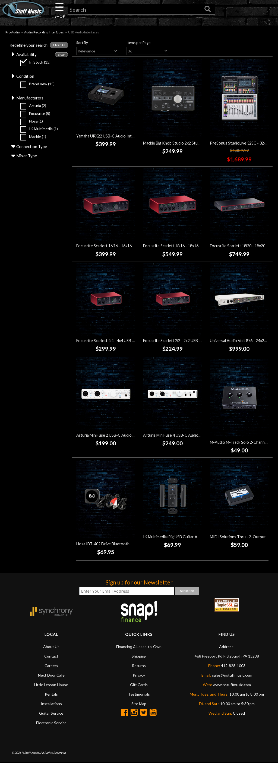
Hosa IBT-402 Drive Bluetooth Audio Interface (117, 545)
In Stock (33, 63)
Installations (51, 704)
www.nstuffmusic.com (232, 685)
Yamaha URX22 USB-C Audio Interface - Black (115, 137)
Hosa (29, 123)
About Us (51, 647)
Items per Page (138, 43)
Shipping (139, 657)
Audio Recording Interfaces (44, 33)
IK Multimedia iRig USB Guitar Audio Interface (182, 538)
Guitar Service (51, 714)
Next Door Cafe (51, 676)
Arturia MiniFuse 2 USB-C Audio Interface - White (119, 436)
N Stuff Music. (30, 753)
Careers (51, 666)
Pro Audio (12, 33)
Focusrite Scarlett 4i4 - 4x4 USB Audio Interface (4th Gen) (126, 341)
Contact (51, 657)
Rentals (51, 695)
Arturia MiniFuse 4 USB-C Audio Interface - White (186, 436)
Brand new (35, 85)
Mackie (30, 138)
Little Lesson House (51, 685)
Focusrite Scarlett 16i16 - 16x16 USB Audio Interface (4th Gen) (130, 247)
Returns (139, 666)
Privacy (139, 676)
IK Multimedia (36, 131)
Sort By (82, 43)
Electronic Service (51, 723)
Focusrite (32, 115)
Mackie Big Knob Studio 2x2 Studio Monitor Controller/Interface (199, 144)
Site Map (138, 704)
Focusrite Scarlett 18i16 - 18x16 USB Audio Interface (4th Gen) (197, 247)
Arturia (30, 108)
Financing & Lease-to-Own (139, 647)
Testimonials (139, 695)
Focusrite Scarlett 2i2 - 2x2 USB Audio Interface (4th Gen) (193, 341)
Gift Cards (139, 685)
